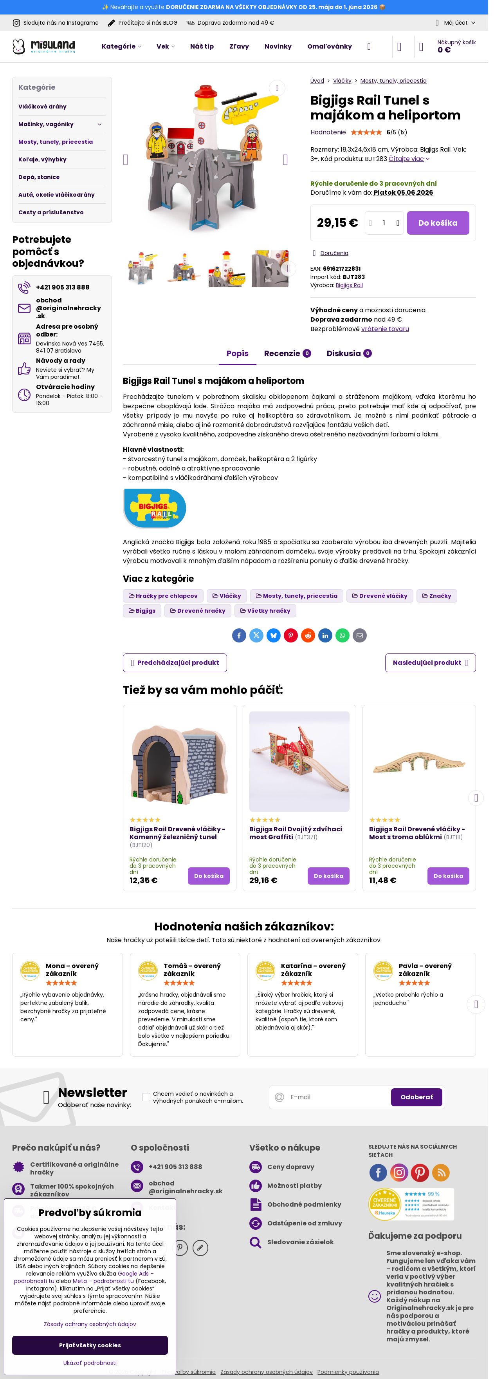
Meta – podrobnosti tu (103, 1281)
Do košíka (438, 222)
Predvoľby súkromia (189, 1372)
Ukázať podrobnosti (90, 1363)
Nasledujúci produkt (430, 663)
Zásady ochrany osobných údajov (266, 1372)
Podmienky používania (348, 1372)
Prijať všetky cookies (90, 1345)
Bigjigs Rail (349, 285)
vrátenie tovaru (385, 328)
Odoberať (416, 1097)
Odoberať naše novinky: (94, 1104)
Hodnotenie (328, 132)
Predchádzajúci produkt (175, 663)
